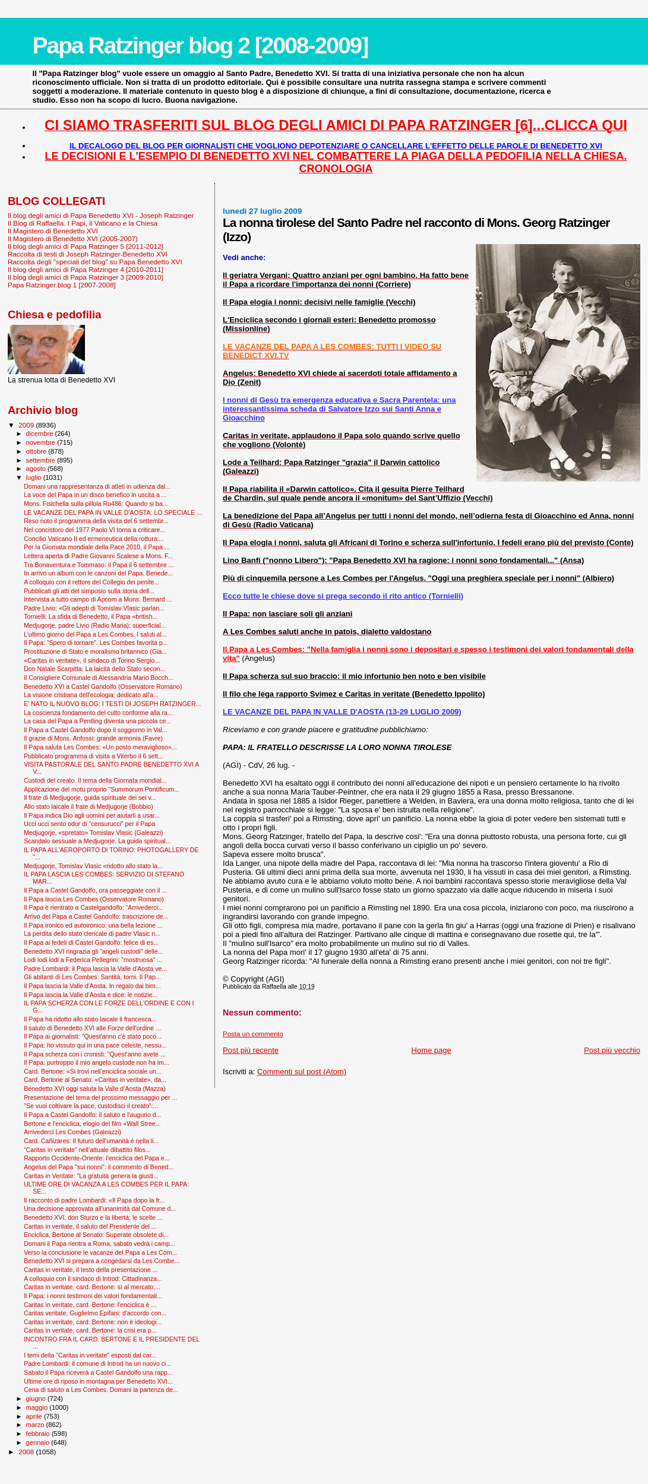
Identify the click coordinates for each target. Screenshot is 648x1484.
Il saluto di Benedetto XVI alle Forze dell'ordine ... (92, 1027)
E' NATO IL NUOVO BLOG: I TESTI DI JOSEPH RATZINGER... (112, 703)
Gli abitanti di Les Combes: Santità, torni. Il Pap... (92, 976)
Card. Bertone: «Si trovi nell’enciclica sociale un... (93, 1071)
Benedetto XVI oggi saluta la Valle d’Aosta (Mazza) (95, 1088)
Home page (431, 1050)
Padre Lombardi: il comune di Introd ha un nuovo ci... (97, 1363)
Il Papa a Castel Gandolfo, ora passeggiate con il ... (95, 890)
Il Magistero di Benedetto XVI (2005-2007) (73, 238)
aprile (35, 1416)
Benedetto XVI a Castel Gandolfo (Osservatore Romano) (103, 686)
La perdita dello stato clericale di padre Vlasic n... (92, 933)
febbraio (39, 1433)
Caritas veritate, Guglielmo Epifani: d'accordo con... (95, 1313)
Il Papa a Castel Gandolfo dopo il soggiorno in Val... (95, 729)
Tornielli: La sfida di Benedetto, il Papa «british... (90, 616)
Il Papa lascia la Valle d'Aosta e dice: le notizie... (90, 994)
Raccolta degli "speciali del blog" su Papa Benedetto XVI (95, 261)
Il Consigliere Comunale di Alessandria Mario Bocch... (98, 677)
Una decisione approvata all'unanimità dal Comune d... (100, 1208)
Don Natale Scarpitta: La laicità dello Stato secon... (94, 668)
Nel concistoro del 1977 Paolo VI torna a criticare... (94, 529)
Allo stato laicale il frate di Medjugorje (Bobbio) (88, 806)
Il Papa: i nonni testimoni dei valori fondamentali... (93, 1295)
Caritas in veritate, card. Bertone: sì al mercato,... (92, 1286)
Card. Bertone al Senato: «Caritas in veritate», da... (95, 1079)
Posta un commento (253, 1033)
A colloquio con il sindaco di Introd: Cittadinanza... (93, 1278)
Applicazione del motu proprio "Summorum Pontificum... (101, 789)
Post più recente (251, 1050)
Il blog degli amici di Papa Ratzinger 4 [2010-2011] (85, 269)
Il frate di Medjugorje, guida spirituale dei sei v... (90, 797)
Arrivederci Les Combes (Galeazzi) (72, 1131)
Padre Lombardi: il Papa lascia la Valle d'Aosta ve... (95, 968)
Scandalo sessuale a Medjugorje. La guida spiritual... (97, 840)
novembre (42, 442)
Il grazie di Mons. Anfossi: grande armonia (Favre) (93, 738)
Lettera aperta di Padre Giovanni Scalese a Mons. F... (98, 555)
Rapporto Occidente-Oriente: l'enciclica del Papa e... (96, 1158)
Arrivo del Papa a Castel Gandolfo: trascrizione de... (96, 916)
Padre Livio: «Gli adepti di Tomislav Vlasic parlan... (94, 608)
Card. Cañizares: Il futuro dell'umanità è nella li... (91, 1140)
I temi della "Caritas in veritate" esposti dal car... (90, 1355)
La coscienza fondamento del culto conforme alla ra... (98, 712)
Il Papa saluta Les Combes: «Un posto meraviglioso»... (100, 747)
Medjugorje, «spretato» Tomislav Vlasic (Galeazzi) (93, 832)
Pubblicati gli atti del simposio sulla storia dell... (89, 590)
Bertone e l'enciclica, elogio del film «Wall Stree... (92, 1123)
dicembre (40, 433)
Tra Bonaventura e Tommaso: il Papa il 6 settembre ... (98, 564)
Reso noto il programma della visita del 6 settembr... (96, 520)
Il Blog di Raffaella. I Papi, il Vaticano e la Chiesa (82, 223)
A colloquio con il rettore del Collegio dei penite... (91, 582)
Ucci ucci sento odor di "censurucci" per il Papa (89, 823)
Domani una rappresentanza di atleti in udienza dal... (97, 486)
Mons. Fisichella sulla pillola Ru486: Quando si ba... (95, 503)
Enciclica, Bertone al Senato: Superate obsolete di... (96, 1234)
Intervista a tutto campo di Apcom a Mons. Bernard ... (98, 599)
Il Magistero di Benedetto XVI (53, 231)
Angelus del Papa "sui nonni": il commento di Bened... (98, 1166)
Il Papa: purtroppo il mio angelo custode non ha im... (96, 1062)
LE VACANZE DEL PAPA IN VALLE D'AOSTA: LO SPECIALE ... (113, 512)
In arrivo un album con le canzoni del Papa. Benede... (98, 573)
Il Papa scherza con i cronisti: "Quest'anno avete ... (95, 1054)
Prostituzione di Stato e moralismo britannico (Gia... (95, 651)
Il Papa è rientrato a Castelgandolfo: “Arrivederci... (93, 907)
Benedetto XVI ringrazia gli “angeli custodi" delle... (93, 951)
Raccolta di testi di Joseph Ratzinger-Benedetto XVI (87, 254)
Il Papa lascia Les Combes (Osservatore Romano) (94, 899)
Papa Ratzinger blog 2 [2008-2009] (200, 45)
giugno (37, 1398)
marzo (36, 1424)
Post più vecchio (612, 1050)
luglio (34, 477)
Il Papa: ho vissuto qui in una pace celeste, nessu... (95, 1045)
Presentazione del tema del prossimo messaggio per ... (100, 1097)
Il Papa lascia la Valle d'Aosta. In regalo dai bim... (92, 985)
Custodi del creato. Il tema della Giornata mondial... (95, 780)
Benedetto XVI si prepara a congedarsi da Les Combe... (101, 1260)
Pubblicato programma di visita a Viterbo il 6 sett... (93, 756)
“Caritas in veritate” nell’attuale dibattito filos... (87, 1149)
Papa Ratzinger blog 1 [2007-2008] (62, 285)
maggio (38, 1407)
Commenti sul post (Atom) (301, 1071)
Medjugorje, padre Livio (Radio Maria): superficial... (95, 625)
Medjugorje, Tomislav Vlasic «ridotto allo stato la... (93, 865)
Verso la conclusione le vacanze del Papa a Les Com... (100, 1252)
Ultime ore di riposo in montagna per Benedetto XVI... (98, 1381)
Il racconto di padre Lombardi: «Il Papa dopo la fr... (94, 1200)
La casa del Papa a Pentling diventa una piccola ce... (97, 720)
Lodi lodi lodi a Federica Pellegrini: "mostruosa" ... (93, 959)
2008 (27, 1451)
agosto (37, 468)
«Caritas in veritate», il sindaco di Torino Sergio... (92, 660)
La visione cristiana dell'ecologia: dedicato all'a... (91, 694)
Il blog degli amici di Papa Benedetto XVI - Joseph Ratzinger (101, 215)
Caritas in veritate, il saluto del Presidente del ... (90, 1226)
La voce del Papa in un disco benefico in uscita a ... (95, 494)
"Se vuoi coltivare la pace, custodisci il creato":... (91, 1105)
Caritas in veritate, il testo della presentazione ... (90, 1269)
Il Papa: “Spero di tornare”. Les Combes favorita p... (95, 642)
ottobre (37, 451)
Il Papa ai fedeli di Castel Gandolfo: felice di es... (91, 942)
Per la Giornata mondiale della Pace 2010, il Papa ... (97, 546)
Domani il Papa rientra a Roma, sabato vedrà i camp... (99, 1243)
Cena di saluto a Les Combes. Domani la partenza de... (101, 1389)
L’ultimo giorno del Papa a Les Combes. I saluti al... (95, 634)
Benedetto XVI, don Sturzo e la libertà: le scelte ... (93, 1217)
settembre (42, 460)
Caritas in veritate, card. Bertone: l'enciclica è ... (90, 1304)
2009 (27, 425)
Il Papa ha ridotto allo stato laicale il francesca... (90, 1019)
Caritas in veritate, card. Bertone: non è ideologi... (93, 1321)
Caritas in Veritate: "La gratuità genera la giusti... (91, 1175)
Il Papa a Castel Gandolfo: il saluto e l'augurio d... (92, 1114)
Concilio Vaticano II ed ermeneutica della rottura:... (94, 538)
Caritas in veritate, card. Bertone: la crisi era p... (90, 1330)
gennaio (39, 1442)
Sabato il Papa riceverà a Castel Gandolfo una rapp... (98, 1372)
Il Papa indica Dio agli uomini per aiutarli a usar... (92, 815)
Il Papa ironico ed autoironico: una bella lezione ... (93, 925)
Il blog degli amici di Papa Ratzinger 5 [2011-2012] (85, 246)
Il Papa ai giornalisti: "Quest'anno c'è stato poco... (93, 1036)
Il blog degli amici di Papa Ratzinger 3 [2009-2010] (85, 277)
